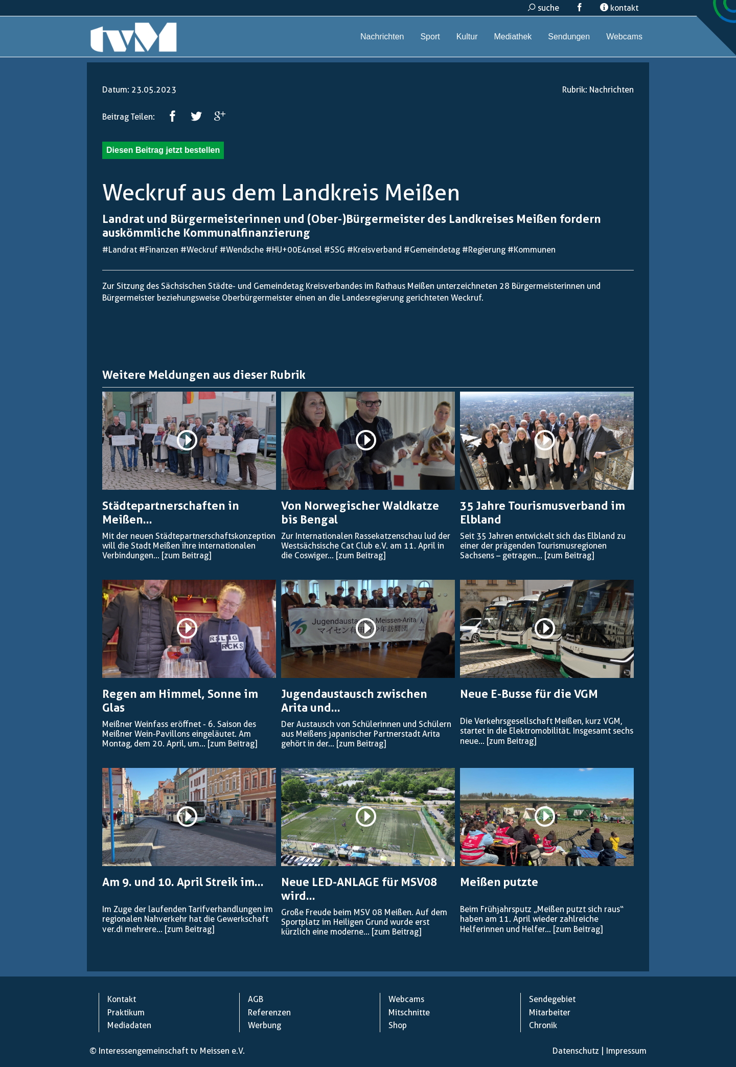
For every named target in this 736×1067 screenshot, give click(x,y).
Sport (430, 36)
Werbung (264, 1025)
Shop (397, 1025)
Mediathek (513, 36)
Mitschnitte (409, 1012)
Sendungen (569, 36)
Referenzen (269, 1012)
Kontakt (121, 999)
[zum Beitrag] (186, 555)
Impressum (626, 1051)
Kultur (467, 36)
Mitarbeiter (549, 1012)
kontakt (619, 8)
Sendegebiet (552, 999)
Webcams (624, 36)
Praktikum (126, 1012)
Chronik (543, 1025)
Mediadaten (129, 1025)
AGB (255, 999)
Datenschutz (576, 1051)
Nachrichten (382, 36)
